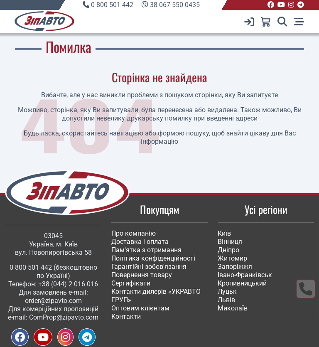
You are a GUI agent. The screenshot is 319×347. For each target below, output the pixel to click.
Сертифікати (130, 283)
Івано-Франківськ (245, 275)
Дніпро (228, 250)
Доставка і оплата (140, 242)
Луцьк (227, 291)
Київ (224, 233)
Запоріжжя (235, 267)
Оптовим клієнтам (140, 308)
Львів (226, 300)
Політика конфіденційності (153, 258)
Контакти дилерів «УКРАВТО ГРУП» (156, 296)
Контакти (126, 316)
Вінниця (230, 242)
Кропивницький (242, 283)
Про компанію (133, 233)
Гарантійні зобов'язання (148, 267)
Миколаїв (233, 308)
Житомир (232, 258)
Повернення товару (141, 275)
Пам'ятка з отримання (146, 250)
